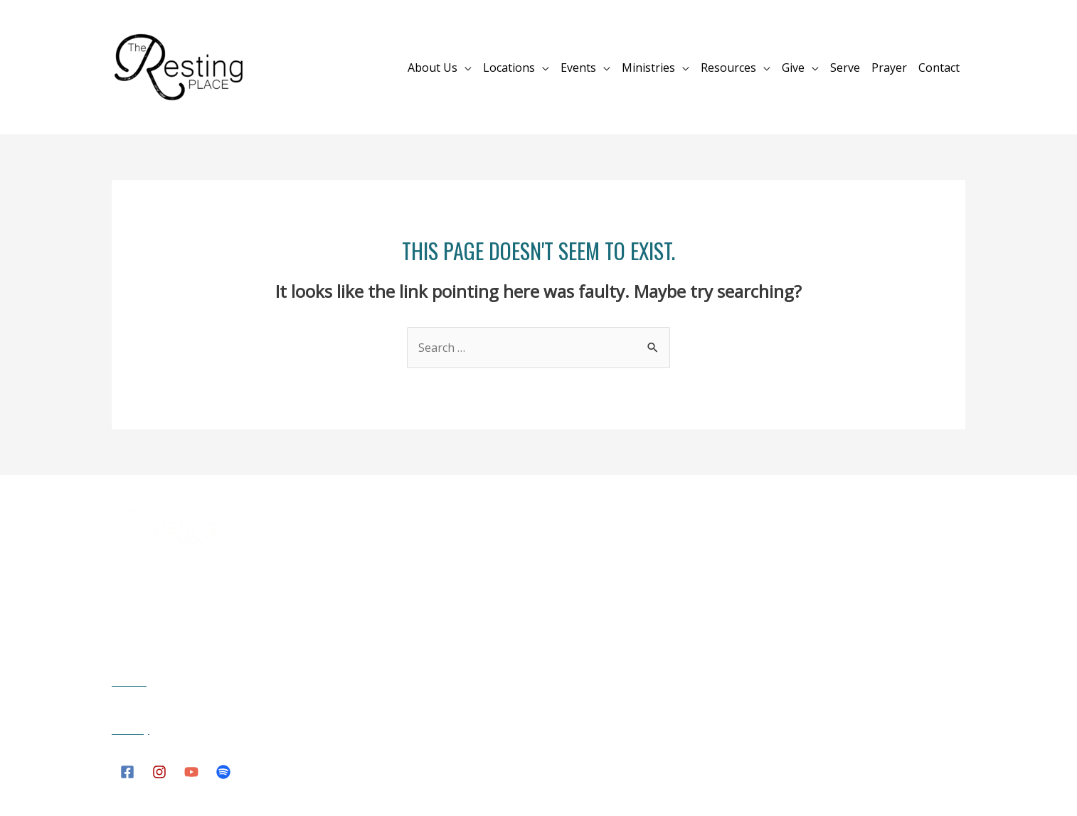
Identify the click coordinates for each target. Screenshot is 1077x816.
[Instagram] (159, 772)
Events (578, 67)
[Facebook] (127, 772)
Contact (939, 67)
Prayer (889, 67)
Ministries (648, 67)
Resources (728, 67)
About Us (432, 67)
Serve (845, 67)
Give (793, 67)
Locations (509, 67)
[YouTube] (191, 772)
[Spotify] (223, 772)
